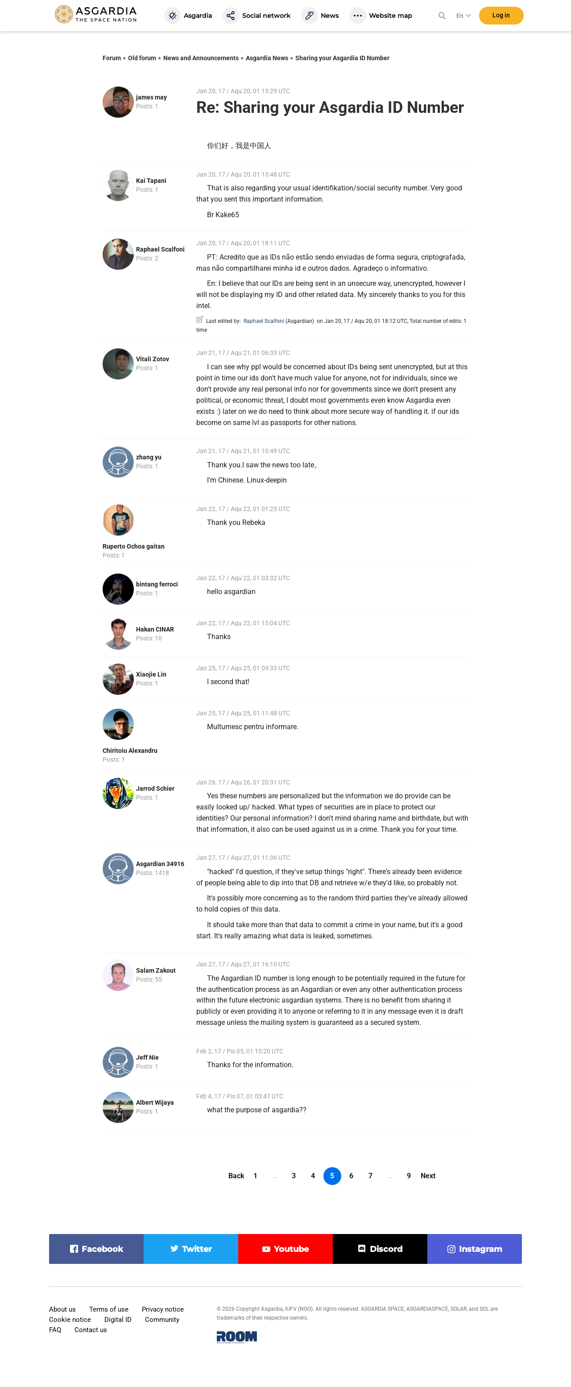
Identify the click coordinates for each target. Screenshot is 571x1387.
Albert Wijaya (155, 1102)
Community (162, 1320)
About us (62, 1309)
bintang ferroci (157, 584)
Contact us (90, 1330)
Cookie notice (70, 1320)
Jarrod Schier (155, 788)
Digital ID (118, 1320)
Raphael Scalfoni (160, 249)
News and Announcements (201, 58)
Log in (501, 17)
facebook (102, 1249)
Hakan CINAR (155, 629)
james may (151, 97)
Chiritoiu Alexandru (130, 750)
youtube (291, 1249)
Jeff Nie (147, 1057)
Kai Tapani (151, 180)
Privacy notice (163, 1309)
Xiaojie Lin (151, 674)
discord (386, 1249)
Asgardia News (267, 58)
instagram (480, 1249)
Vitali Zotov (152, 359)
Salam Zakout (156, 970)
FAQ (55, 1330)
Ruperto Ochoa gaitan (134, 546)
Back (236, 1176)
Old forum (142, 58)
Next (428, 1176)
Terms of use (108, 1309)
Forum (112, 58)
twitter (197, 1249)
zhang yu (148, 457)
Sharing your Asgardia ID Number (342, 58)
